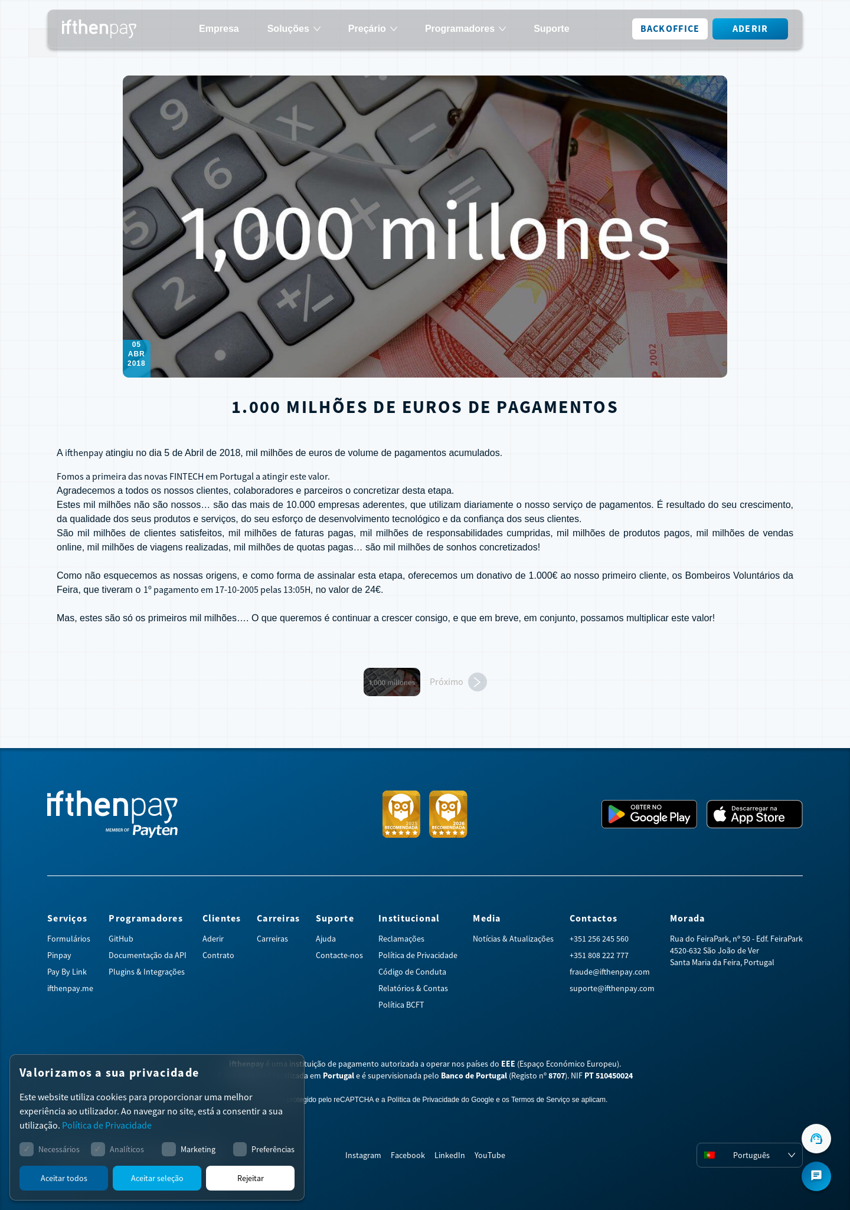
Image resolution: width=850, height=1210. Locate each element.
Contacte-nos (339, 955)
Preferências (273, 1149)
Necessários (59, 1149)
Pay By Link (67, 971)
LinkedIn (449, 1155)
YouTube (490, 1155)
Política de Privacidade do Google (440, 1100)
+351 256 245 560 (599, 938)
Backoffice (670, 28)
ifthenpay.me (70, 988)
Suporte (551, 29)
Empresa (219, 29)
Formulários (68, 938)
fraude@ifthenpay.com (610, 971)
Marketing (198, 1149)
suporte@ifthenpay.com (612, 988)
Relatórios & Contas (413, 988)
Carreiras (272, 938)
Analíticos (127, 1149)
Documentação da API (148, 955)
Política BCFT (401, 1004)
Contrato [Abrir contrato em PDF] (218, 955)
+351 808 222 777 (599, 955)
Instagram (363, 1155)
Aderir (751, 28)
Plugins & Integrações (147, 971)
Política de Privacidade (417, 955)
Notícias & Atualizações (513, 938)
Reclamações (401, 938)
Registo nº (538, 1075)
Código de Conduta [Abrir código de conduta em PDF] (412, 971)
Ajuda (326, 938)
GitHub (121, 938)
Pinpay (59, 955)
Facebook (408, 1155)
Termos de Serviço (540, 1100)
